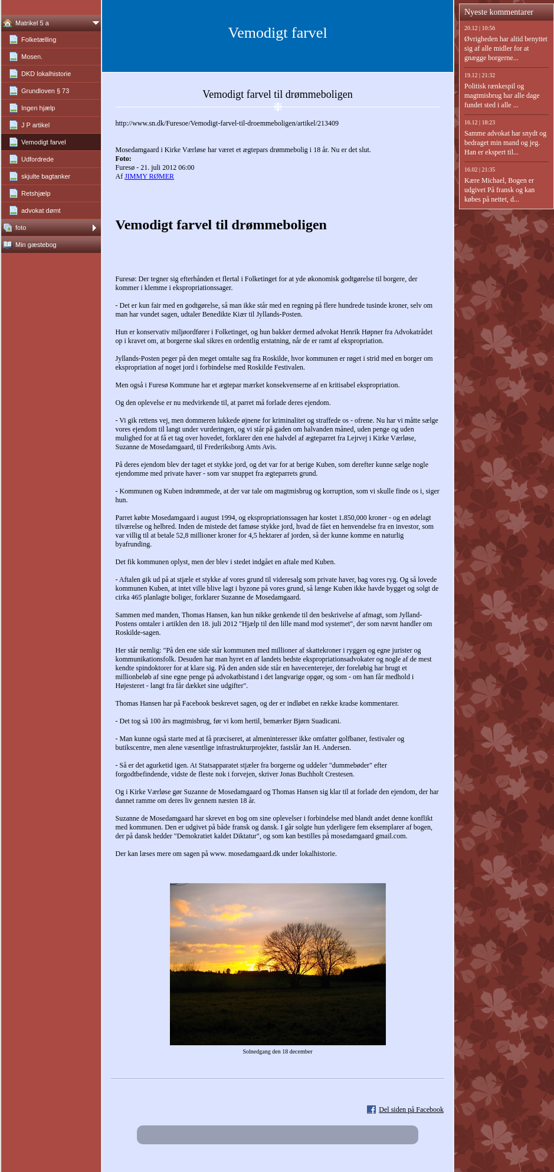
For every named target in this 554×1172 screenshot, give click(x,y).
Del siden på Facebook (411, 1109)
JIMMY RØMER (149, 176)
